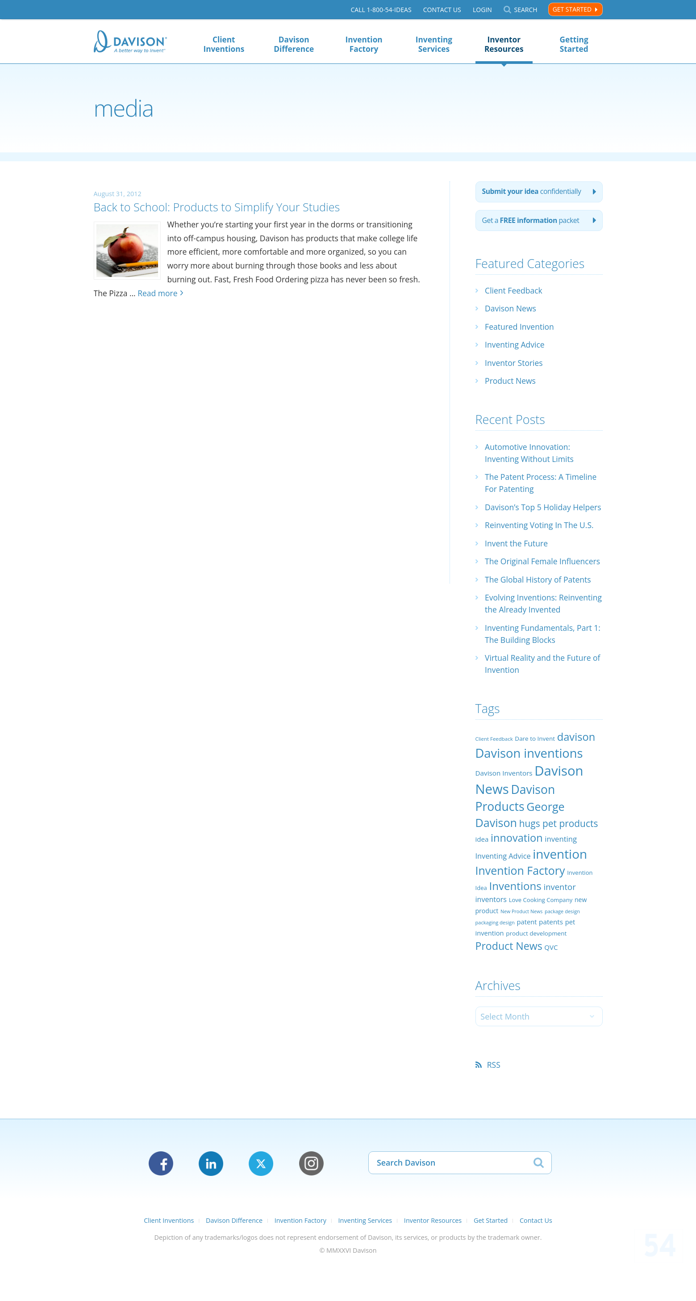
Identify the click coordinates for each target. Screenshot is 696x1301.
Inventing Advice (515, 345)
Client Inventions (223, 44)
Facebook (161, 1201)
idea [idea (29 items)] (482, 876)
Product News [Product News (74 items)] (508, 983)
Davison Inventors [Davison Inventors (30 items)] (504, 810)
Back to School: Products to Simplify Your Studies (226, 206)
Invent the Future (517, 556)
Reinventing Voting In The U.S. (540, 538)
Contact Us (442, 9)
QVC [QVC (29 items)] (551, 984)
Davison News (511, 309)
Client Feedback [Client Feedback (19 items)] (494, 776)
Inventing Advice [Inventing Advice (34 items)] (503, 893)
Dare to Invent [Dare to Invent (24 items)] (535, 776)
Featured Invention (520, 328)
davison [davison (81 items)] (576, 774)
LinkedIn (211, 1201)
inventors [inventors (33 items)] (491, 937)
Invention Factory (363, 44)
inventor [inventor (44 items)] (559, 924)
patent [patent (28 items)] (527, 959)
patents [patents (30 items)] (551, 959)
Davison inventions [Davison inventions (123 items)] (529, 790)
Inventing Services (434, 44)
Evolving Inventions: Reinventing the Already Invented (529, 634)
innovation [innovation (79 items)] (517, 875)
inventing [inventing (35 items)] (561, 876)
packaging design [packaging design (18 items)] (495, 960)
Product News (511, 382)
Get (532, 222)
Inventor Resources (504, 44)
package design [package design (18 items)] (562, 948)
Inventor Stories (514, 364)
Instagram (311, 1201)
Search (525, 9)
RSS (494, 1102)
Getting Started (574, 44)
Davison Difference (294, 44)
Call (380, 9)
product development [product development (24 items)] (536, 971)
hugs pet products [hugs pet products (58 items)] (558, 861)
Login (482, 9)
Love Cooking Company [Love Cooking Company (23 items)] (541, 937)
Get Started (572, 9)
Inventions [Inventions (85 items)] (515, 923)
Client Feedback (514, 291)
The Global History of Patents (539, 605)
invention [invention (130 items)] (560, 891)
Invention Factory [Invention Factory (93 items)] (520, 907)
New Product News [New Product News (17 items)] (521, 949)
